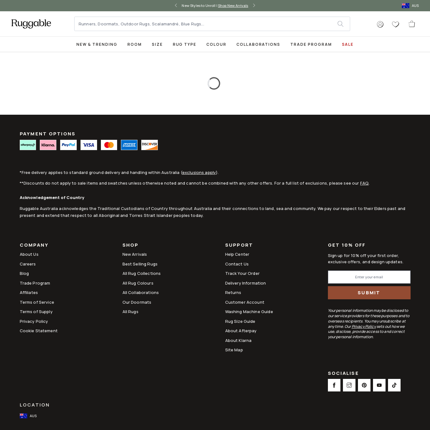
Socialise (343, 373)
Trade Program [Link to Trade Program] (35, 283)
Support (239, 245)
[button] (380, 24)
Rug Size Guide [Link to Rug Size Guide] (240, 321)
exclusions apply (199, 172)
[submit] (344, 24)
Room (134, 44)
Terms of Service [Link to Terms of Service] (37, 302)
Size (157, 44)
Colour (216, 44)
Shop (130, 245)
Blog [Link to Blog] (24, 273)
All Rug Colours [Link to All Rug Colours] (137, 283)
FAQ (364, 183)
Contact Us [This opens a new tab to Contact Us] (237, 264)
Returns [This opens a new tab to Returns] (233, 292)
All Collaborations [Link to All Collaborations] (140, 292)
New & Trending (96, 44)
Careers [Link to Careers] (28, 264)
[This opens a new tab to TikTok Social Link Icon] (394, 385)
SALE (348, 44)
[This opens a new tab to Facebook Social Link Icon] (334, 385)
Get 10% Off (347, 245)
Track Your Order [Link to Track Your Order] (242, 273)
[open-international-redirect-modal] (411, 5)
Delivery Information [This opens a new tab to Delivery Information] (245, 283)
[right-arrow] (254, 5)
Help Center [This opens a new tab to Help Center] (237, 254)
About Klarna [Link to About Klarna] (238, 340)
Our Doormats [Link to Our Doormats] (137, 302)
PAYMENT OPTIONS (48, 133)
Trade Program (311, 44)
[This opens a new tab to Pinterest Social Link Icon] (364, 385)
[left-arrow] (176, 5)
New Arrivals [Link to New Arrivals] (134, 254)
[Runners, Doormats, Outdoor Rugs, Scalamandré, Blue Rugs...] (206, 24)
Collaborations (258, 44)
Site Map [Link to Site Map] (234, 350)
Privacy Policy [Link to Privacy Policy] (34, 321)
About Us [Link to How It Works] (29, 254)
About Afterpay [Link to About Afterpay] (241, 330)
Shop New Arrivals (233, 5)
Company (34, 245)
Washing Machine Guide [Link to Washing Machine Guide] (249, 311)
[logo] (31, 23)
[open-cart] (412, 24)
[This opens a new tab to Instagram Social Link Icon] (349, 385)
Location (35, 404)
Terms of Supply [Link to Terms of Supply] (36, 311)
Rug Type (185, 44)
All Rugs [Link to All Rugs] (130, 311)
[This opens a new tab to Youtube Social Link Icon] (379, 385)
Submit (369, 292)
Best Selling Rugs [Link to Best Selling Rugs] (140, 264)
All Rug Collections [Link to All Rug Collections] (141, 273)
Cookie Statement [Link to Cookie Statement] (39, 330)
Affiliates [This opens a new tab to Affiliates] (29, 292)
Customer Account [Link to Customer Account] (244, 302)
